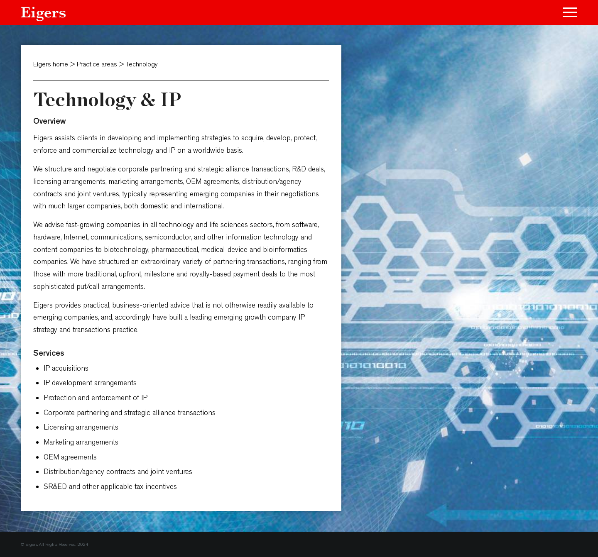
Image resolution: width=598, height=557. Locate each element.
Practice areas (98, 64)
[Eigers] (43, 12)
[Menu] (567, 12)
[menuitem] (567, 12)
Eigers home (50, 64)
